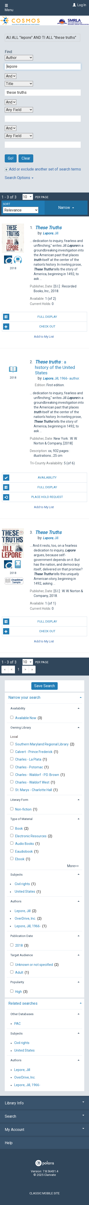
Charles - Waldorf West (32, 782)
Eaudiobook (24, 851)
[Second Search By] (19, 83)
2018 (19, 945)
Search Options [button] (19, 177)
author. (61, 378)
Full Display (30, 317)
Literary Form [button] (19, 800)
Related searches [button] (22, 1003)
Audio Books (25, 844)
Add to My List (44, 336)
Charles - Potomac (29, 767)
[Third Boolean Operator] (10, 128)
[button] (66, 208)
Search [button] (44, 1116)
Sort (6, 204)
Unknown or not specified (34, 965)
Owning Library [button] (20, 727)
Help (9, 1143)
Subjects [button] (16, 874)
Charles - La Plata (28, 759)
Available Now (26, 718)
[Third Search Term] (40, 118)
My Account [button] (44, 1129)
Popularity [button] (17, 982)
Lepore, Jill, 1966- (28, 926)
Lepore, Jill (23, 911)
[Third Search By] (19, 109)
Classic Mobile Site (44, 1193)
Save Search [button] (44, 686)
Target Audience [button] (21, 955)
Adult (19, 972)
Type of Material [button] (21, 819)
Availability (30, 478)
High (19, 992)
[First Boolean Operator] (10, 76)
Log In (81, 5)
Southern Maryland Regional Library (42, 744)
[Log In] (73, 5)
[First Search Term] (40, 66)
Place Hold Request (33, 497)
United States (25, 892)
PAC (17, 1024)
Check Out (29, 326)
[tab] (66, 208)
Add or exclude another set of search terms (43, 169)
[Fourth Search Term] (40, 144)
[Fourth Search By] (19, 136)
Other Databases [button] (21, 1014)
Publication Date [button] (21, 936)
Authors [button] (15, 901)
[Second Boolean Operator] (10, 102)
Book (19, 828)
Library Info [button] (44, 1103)
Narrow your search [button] (24, 697)
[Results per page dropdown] (28, 197)
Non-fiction (23, 809)
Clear (26, 158)
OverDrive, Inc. (25, 918)
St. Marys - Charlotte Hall (34, 790)
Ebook (20, 859)
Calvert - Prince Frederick (34, 752)
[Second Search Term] (40, 92)
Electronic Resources (31, 836)
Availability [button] (17, 708)
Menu (9, 8)
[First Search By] (19, 57)
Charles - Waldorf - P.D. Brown (37, 775)
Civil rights (22, 884)
